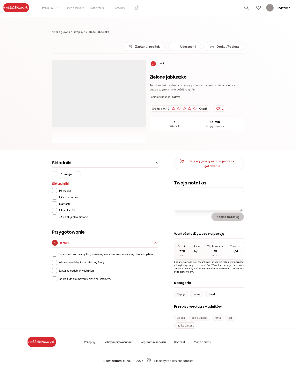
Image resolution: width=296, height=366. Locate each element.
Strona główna (61, 32)
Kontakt (179, 342)
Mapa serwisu (203, 342)
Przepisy (78, 32)
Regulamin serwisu (153, 342)
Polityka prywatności (117, 342)
